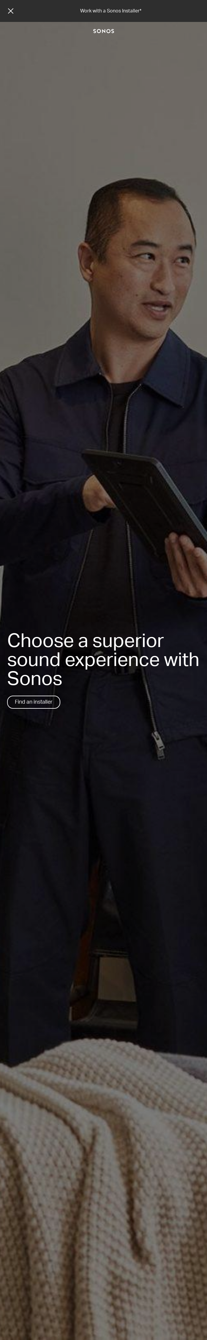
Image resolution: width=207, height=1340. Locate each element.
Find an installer (34, 702)
